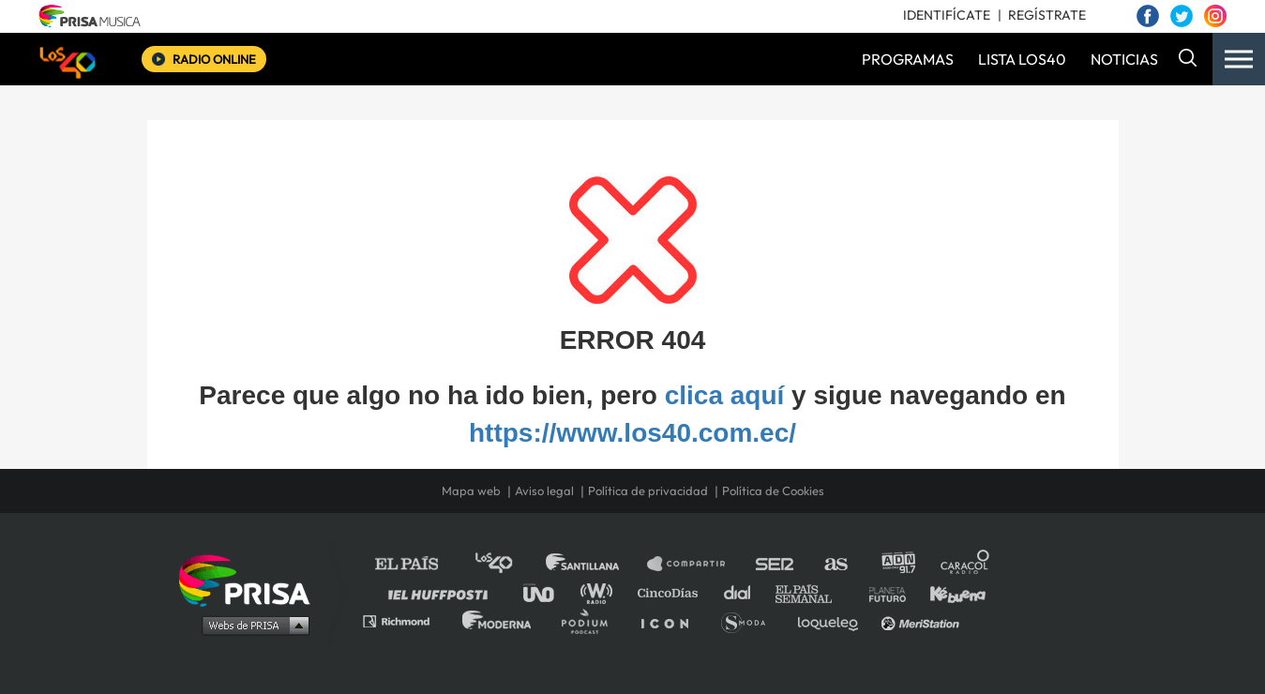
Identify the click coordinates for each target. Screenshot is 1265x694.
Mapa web (471, 490)
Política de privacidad (648, 490)
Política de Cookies (773, 490)
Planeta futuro (881, 592)
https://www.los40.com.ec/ (632, 432)
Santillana (595, 564)
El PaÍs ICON (671, 620)
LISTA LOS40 (1022, 59)
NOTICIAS (1124, 59)
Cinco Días (672, 592)
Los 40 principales (508, 564)
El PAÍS (418, 564)
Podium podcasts (590, 620)
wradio (601, 592)
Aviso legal (544, 490)
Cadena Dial (743, 592)
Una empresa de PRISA (251, 579)
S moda (750, 620)
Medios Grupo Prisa (251, 624)
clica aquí (725, 395)
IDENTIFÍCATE (946, 15)
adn (896, 564)
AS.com (835, 564)
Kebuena (949, 592)
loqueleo (833, 620)
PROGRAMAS (908, 59)
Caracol (966, 564)
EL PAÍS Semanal (812, 592)
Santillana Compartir (695, 564)
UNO (546, 592)
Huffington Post (443, 592)
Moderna (498, 620)
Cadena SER (775, 564)
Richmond (406, 620)
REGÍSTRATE (1047, 15)
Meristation (923, 620)
